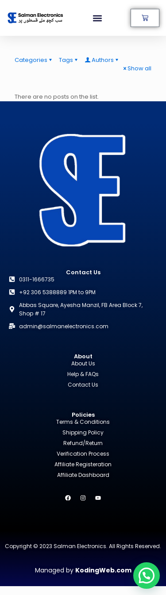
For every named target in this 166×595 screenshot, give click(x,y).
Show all (136, 68)
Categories (34, 60)
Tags (69, 60)
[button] (97, 18)
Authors (102, 60)
